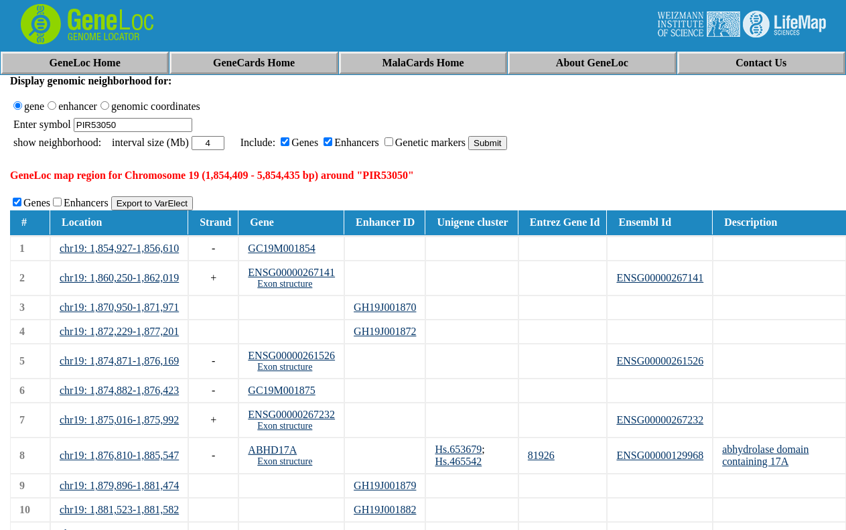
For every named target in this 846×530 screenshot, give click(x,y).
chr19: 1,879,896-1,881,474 (119, 485)
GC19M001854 (281, 248)
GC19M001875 (281, 390)
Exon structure (284, 284)
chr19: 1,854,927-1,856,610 (119, 248)
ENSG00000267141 (291, 272)
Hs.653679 (458, 449)
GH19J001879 (385, 485)
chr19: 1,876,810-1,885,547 (119, 455)
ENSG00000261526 (291, 355)
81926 (541, 455)
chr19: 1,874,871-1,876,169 (119, 361)
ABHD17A (272, 450)
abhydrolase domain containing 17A (765, 455)
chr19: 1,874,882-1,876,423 (119, 390)
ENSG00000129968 (659, 455)
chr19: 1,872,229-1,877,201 (119, 331)
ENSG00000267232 (291, 414)
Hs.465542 (458, 461)
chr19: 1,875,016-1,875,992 (119, 419)
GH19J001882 (385, 509)
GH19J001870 (385, 307)
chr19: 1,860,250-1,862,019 (119, 277)
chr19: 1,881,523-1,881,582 (119, 509)
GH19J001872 (385, 331)
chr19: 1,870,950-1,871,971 (119, 307)
